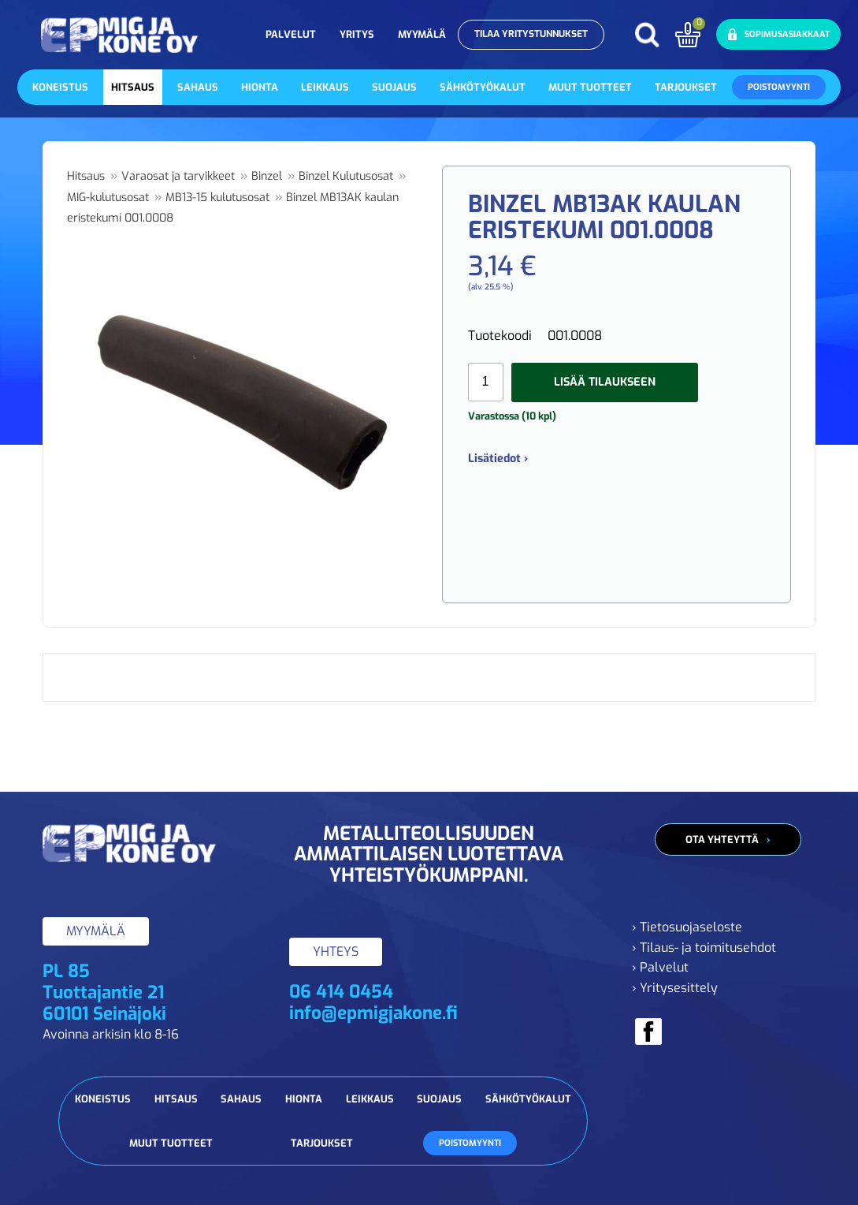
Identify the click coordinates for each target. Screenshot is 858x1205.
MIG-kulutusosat (108, 197)
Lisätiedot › (498, 458)
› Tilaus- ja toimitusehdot (704, 947)
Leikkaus (325, 87)
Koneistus (60, 87)
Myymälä (422, 34)
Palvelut (291, 34)
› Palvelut (660, 967)
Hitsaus (132, 87)
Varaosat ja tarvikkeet (178, 176)
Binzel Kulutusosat (346, 176)
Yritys (357, 34)
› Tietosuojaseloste (687, 927)
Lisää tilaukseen (605, 382)
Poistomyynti (779, 87)
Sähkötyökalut (483, 87)
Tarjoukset (686, 87)
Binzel (266, 176)
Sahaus (197, 87)
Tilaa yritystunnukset (531, 34)
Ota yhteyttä (722, 839)
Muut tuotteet (590, 87)
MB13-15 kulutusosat (217, 197)
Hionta (259, 87)
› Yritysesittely (675, 987)
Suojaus (394, 87)
